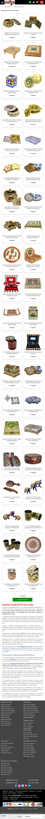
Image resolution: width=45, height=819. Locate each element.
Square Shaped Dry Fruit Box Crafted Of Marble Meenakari (12, 439)
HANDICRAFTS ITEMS (6, 702)
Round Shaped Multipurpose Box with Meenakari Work (12, 352)
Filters (3, 816)
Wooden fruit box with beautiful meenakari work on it (33, 555)
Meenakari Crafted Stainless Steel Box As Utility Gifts (33, 584)
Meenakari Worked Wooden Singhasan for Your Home (33, 265)
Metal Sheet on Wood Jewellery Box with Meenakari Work (12, 294)
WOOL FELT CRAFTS (28, 717)
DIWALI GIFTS (4, 741)
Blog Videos (33, 795)
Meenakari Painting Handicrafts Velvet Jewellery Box (33, 439)
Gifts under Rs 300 (27, 732)
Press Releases (12, 793)
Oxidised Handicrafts (6, 714)
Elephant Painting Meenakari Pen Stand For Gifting (12, 91)
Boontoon (36, 813)
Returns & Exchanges (27, 797)
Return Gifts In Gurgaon (29, 756)
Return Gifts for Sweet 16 (29, 715)
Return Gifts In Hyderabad (29, 752)
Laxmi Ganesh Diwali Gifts (7, 743)
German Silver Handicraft (7, 708)
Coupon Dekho (29, 808)
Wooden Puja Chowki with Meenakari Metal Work (33, 236)
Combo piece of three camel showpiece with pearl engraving (33, 497)
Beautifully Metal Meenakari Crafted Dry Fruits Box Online (12, 120)
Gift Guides (26, 795)
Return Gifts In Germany (6, 772)
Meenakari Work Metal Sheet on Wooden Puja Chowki (12, 62)
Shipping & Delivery (14, 797)
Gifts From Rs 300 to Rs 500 (30, 734)
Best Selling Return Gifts (29, 714)
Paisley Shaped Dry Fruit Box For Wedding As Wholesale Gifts (33, 381)
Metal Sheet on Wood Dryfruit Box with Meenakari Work (33, 62)
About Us (11, 791)
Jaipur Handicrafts (5, 725)
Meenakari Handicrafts (6, 719)
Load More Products (22, 599)
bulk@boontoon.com (12, 780)
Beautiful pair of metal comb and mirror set (12, 497)
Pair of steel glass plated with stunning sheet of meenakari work (33, 526)
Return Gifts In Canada (6, 767)
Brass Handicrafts (5, 717)
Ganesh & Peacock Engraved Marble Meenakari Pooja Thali (12, 265)
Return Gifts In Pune (28, 754)
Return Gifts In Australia (6, 771)
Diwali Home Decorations (7, 747)
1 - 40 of (22, 596)
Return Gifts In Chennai (28, 749)
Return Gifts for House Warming (31, 712)
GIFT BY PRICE (27, 730)
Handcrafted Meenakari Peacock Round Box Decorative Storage (33, 468)
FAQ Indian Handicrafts (21, 791)
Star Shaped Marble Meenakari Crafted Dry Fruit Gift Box (12, 178)
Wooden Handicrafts (6, 704)
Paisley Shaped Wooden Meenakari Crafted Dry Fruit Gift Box (33, 207)
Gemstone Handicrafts (6, 723)
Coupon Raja (22, 808)
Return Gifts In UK (5, 765)
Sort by (19, 816)
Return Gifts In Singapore (7, 769)
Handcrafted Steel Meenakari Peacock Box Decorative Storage (12, 468)
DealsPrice (35, 808)
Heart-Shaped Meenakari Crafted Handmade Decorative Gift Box (33, 120)
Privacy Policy (13, 799)
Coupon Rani (15, 808)
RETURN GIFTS (27, 702)
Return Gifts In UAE (5, 774)
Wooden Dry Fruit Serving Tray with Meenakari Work (12, 323)
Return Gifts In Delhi (28, 745)
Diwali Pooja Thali (5, 749)
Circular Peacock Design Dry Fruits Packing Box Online (33, 91)
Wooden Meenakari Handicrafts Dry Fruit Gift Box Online (12, 410)
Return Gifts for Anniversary (30, 706)
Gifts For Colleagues (28, 726)
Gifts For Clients (27, 725)
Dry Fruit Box (4, 745)
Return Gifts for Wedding (29, 704)
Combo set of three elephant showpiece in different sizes (12, 526)
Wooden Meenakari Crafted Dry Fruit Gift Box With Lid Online (12, 236)
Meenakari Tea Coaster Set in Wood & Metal (33, 33)
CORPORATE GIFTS (28, 720)
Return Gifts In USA (5, 763)
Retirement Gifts (27, 728)
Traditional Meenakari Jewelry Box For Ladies (33, 352)
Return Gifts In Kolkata (28, 747)
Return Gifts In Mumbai (28, 743)
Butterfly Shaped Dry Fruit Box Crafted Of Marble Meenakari (33, 178)
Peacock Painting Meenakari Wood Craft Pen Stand (33, 323)
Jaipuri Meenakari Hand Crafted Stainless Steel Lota (12, 584)
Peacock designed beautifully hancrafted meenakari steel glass (11, 555)
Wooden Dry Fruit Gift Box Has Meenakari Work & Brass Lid (12, 33)
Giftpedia (5, 797)
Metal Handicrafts (5, 715)
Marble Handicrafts (5, 706)
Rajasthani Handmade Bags (7, 710)
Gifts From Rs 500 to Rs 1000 (30, 736)
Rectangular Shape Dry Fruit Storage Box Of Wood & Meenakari (33, 149)
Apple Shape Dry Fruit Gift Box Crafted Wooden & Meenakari (11, 207)
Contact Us (32, 791)
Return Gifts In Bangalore (29, 751)
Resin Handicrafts (5, 721)
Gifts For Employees (28, 723)
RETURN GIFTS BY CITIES (30, 741)
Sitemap (20, 793)
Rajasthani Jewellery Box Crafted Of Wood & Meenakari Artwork (12, 381)
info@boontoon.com (11, 782)
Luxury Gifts (26, 738)
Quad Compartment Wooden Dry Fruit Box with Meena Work (33, 294)
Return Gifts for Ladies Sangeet (30, 710)
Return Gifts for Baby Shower (30, 708)
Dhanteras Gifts (4, 751)
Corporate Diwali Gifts (6, 752)
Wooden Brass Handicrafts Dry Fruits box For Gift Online (12, 149)
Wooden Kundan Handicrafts (8, 712)
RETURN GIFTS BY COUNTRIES (9, 761)
